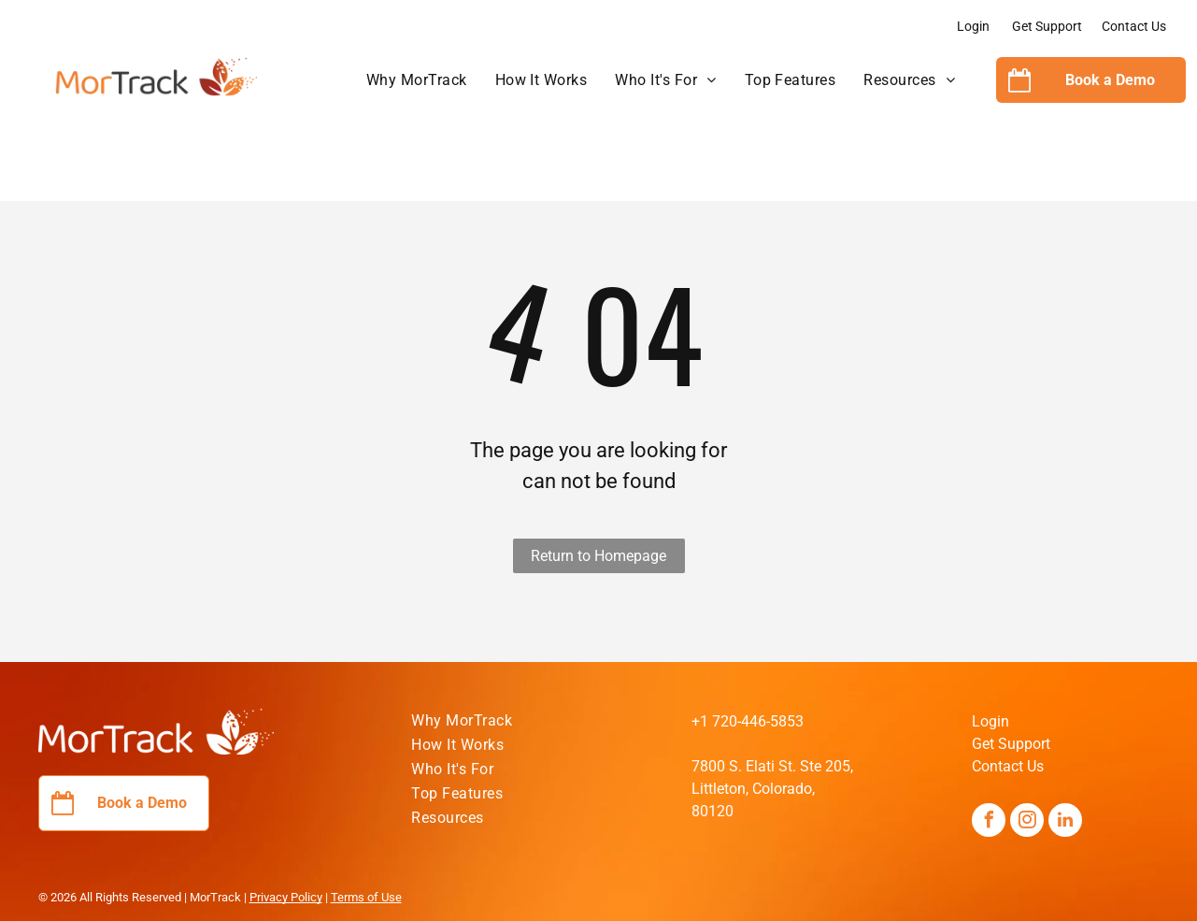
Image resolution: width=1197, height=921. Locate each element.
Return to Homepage (598, 556)
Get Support (1047, 26)
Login (973, 26)
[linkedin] (1065, 822)
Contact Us (1134, 26)
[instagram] (1027, 822)
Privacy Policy (285, 897)
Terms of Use (366, 897)
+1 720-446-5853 (747, 721)
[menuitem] (416, 80)
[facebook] (988, 822)
